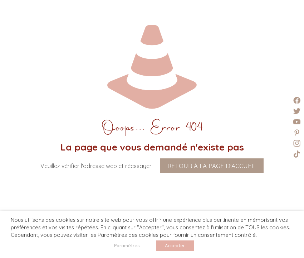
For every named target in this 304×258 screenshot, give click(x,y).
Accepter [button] (175, 245)
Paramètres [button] (126, 245)
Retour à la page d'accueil (211, 165)
